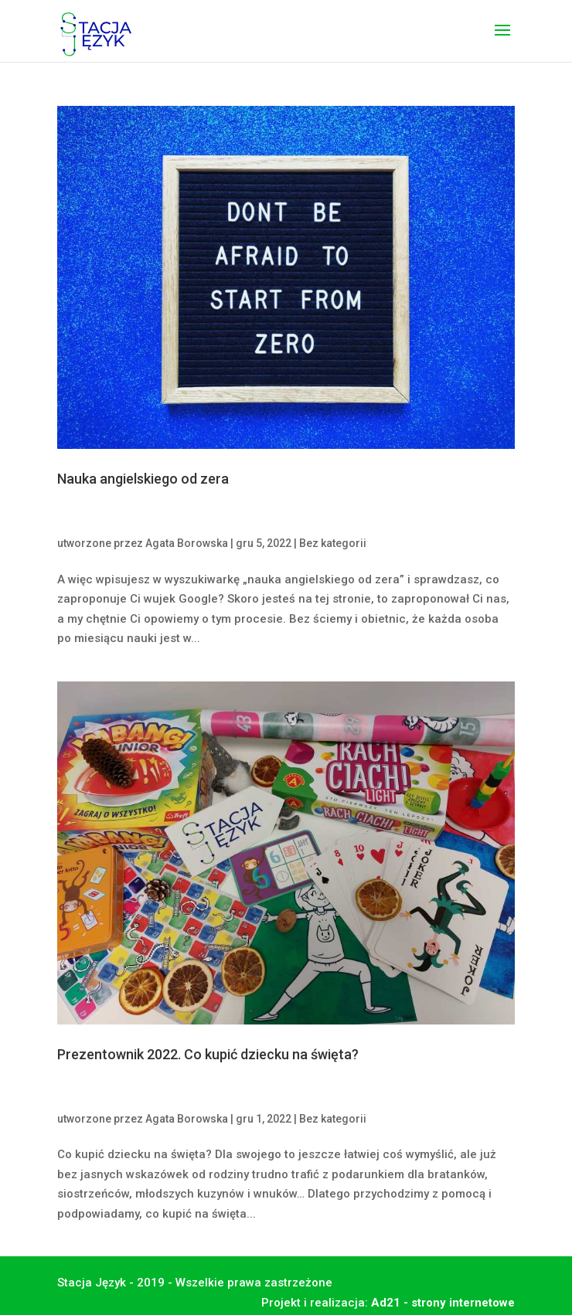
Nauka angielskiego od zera (143, 479)
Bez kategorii (332, 543)
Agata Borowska (186, 543)
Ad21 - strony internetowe (443, 1303)
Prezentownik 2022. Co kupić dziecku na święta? (208, 1054)
